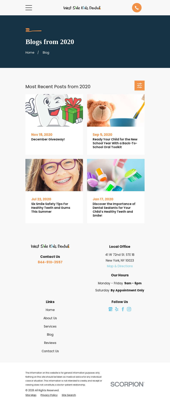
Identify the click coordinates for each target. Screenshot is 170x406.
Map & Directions (120, 266)
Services (50, 326)
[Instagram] (129, 309)
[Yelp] (117, 309)
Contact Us (50, 351)
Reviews (50, 343)
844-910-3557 (50, 262)
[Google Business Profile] (110, 309)
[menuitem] (30, 395)
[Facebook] (123, 309)
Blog (50, 334)
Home (50, 310)
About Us (50, 318)
